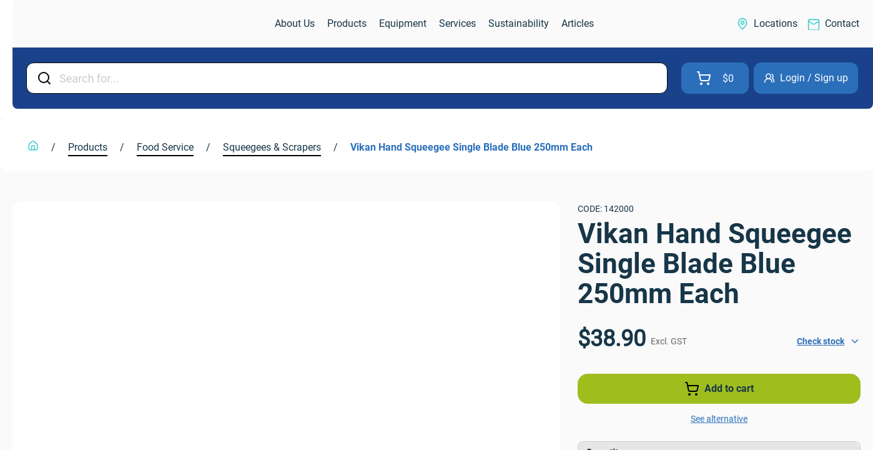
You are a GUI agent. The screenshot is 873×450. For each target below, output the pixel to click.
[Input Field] (359, 78)
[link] (78, 24)
